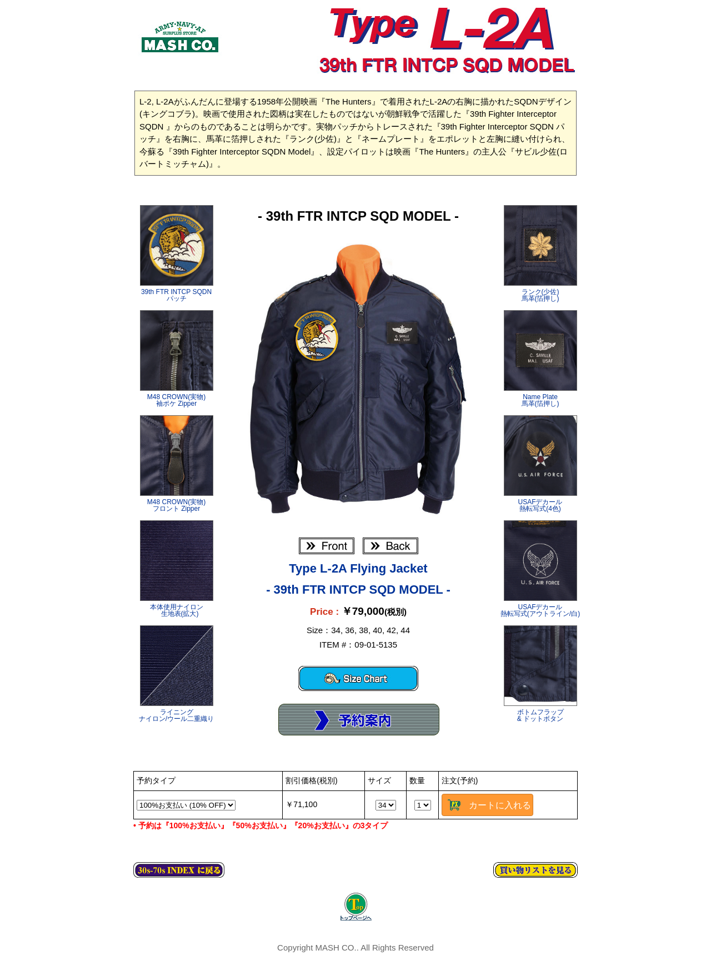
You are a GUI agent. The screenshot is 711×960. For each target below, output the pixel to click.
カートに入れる (500, 805)
